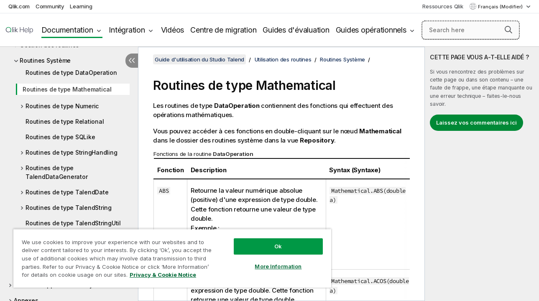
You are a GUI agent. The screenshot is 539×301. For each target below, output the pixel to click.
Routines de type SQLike (60, 136)
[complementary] (482, 174)
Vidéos (172, 30)
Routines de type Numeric (62, 106)
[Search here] (470, 30)
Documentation (67, 30)
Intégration (127, 30)
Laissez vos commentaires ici (476, 122)
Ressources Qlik (442, 6)
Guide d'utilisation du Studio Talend (199, 59)
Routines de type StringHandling (71, 152)
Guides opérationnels (371, 30)
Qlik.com (19, 6)
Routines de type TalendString (69, 207)
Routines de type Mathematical (67, 89)
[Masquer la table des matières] (131, 61)
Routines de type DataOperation (71, 72)
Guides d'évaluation (296, 30)
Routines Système (45, 60)
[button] (508, 30)
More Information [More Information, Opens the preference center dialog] (273, 260)
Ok (274, 240)
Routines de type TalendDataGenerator (56, 172)
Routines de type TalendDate (67, 192)
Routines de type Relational (65, 121)
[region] (169, 255)
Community (50, 6)
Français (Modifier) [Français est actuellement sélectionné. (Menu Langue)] (501, 7)
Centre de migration (223, 30)
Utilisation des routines (283, 59)
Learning (81, 6)
